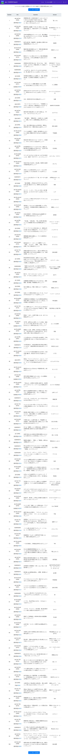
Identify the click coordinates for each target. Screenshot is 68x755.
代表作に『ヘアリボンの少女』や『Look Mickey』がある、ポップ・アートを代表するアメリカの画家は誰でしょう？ (35, 648)
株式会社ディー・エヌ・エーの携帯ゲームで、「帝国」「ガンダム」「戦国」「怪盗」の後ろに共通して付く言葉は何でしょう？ (35, 244)
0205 (20, 283)
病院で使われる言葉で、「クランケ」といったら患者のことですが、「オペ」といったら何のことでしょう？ (35, 514)
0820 (20, 94)
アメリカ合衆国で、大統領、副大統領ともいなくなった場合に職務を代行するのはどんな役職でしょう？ (35, 133)
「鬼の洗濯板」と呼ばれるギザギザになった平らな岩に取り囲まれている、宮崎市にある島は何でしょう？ (35, 184)
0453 (20, 341)
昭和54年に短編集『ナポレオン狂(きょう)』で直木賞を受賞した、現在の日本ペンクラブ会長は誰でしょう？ (35, 28)
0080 (20, 303)
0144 (20, 38)
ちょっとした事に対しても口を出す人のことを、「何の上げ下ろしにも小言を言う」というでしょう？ (35, 594)
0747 (20, 493)
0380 (20, 516)
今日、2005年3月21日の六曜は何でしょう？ (34, 99)
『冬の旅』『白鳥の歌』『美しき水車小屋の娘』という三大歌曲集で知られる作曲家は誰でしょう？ (35, 222)
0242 (20, 634)
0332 (20, 295)
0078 (20, 326)
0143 (20, 455)
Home (43, 2)
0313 (20, 79)
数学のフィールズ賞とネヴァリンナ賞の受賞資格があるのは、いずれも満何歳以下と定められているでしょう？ (35, 57)
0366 (20, 671)
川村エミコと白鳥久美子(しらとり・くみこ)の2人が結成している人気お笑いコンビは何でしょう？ (35, 171)
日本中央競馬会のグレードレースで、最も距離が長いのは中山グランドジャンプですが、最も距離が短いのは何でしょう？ (35, 36)
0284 (20, 186)
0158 (20, 716)
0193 (20, 347)
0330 (20, 371)
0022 (20, 538)
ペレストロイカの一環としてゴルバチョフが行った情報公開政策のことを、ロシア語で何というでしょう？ (35, 406)
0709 (20, 166)
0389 (20, 107)
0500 (20, 582)
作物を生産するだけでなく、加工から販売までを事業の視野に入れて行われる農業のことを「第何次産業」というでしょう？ (35, 252)
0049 (20, 86)
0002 (20, 448)
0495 (20, 269)
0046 (20, 656)
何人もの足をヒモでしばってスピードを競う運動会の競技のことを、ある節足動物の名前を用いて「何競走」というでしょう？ (35, 447)
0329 (20, 173)
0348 (20, 436)
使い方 (64, 2)
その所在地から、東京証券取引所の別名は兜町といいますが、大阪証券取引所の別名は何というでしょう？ (35, 346)
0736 (20, 724)
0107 (20, 738)
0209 (20, 568)
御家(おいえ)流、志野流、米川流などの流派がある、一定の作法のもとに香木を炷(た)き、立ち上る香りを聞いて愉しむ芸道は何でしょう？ (35, 331)
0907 (20, 22)
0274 (20, 442)
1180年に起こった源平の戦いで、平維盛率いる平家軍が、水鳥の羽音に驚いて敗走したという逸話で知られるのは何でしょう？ (35, 421)
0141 (20, 423)
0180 (20, 530)
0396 (20, 730)
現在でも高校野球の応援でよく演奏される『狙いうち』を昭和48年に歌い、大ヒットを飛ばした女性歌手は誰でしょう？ (35, 392)
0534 (20, 463)
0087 (20, 239)
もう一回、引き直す (34, 9)
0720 (20, 471)
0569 (20, 355)
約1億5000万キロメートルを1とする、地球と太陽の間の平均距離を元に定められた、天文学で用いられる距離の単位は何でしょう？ (35, 148)
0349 (20, 60)
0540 (20, 333)
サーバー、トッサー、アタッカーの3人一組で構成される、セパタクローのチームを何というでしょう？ (35, 192)
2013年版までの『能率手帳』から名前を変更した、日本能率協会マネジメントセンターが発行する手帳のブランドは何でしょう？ (35, 677)
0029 (20, 664)
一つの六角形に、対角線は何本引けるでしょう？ (35, 543)
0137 (20, 627)
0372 (20, 158)
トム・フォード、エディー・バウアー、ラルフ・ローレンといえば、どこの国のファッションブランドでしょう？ (35, 454)
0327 (20, 179)
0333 (20, 150)
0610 (20, 561)
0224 (20, 604)
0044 (20, 231)
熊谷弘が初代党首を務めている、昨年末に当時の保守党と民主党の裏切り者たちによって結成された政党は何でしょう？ (35, 559)
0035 (20, 66)
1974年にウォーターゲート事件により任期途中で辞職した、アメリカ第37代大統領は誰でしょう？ (35, 483)
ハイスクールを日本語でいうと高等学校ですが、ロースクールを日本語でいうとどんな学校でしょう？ (35, 587)
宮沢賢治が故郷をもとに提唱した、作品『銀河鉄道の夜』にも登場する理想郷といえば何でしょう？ (35, 77)
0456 (20, 485)
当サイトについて (57, 2)
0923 (20, 209)
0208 (20, 362)
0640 (20, 30)
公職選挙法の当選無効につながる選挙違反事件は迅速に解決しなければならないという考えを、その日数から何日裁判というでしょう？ (35, 300)
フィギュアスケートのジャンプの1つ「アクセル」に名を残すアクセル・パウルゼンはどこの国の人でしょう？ (35, 714)
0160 (20, 387)
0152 (20, 477)
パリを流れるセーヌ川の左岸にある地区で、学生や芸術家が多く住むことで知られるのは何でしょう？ (35, 339)
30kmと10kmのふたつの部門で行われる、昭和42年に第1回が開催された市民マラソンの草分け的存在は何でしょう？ (35, 691)
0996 (20, 619)
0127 (20, 589)
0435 (20, 708)
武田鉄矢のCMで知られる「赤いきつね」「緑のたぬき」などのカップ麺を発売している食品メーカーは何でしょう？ (35, 65)
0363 (20, 217)
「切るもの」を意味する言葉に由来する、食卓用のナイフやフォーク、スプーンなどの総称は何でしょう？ (35, 384)
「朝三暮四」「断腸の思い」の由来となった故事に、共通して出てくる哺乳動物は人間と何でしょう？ (35, 120)
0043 (20, 379)
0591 (20, 500)
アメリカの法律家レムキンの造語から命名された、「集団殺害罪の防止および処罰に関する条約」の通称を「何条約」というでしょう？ (35, 469)
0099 (20, 746)
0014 (20, 121)
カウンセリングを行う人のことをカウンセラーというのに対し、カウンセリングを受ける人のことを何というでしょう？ (35, 491)
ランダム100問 (48, 2)
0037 (20, 430)
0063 (20, 650)
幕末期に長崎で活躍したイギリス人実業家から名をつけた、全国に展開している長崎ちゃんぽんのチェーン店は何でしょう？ (35, 414)
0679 (20, 277)
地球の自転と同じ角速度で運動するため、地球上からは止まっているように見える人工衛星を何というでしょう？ (35, 744)
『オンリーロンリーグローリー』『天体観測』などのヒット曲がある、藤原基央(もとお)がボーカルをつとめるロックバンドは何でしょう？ (35, 105)
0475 (20, 72)
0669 (20, 553)
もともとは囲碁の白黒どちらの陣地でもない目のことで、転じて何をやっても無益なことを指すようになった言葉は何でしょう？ (35, 461)
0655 (20, 224)
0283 (20, 115)
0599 (20, 524)
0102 (20, 400)
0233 (20, 693)
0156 (20, 100)
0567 (20, 416)
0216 (20, 127)
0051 (20, 44)
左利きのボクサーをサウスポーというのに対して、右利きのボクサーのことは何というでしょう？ (35, 92)
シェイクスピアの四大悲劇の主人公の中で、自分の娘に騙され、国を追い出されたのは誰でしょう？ (35, 353)
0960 (20, 201)
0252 (20, 310)
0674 (20, 194)
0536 (20, 679)
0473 (20, 246)
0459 (20, 261)
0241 (20, 574)
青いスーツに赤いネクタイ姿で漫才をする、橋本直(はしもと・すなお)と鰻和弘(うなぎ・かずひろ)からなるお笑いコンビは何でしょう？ (35, 662)
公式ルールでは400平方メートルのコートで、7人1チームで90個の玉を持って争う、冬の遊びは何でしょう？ (35, 476)
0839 (20, 545)
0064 (20, 394)
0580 (20, 135)
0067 (20, 254)
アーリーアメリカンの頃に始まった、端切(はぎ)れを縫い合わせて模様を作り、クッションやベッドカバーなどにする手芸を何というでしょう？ (35, 229)
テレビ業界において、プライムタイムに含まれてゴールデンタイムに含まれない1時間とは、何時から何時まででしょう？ (35, 308)
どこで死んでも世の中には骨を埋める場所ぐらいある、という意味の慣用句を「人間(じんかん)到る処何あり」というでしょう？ (35, 729)
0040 (19, 685)
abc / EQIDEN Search (9, 2)
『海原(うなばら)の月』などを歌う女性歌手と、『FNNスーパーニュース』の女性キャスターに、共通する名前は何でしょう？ (35, 267)
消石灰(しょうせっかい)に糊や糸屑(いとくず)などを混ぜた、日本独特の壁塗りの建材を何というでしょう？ (35, 207)
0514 (20, 318)
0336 (20, 143)
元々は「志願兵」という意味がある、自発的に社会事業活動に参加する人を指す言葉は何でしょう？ (35, 428)
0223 (20, 596)
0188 (20, 289)
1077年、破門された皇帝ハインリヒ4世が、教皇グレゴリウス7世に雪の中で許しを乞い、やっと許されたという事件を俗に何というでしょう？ (35, 323)
